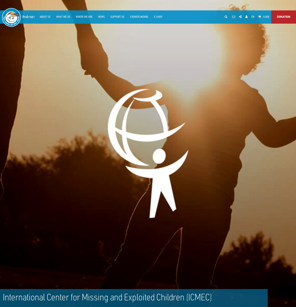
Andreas (29, 16)
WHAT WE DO (63, 17)
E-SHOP (158, 17)
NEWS (101, 17)
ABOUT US (45, 17)
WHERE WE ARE (84, 17)
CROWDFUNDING (139, 17)
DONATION (283, 17)
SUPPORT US (117, 17)
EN (252, 17)
